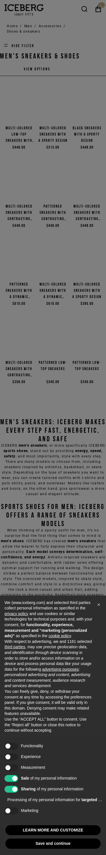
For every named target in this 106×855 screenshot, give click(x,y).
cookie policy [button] (60, 636)
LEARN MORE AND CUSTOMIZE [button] (53, 830)
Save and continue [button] (53, 843)
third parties (15, 647)
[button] (98, 604)
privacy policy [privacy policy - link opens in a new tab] (16, 613)
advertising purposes (60, 669)
